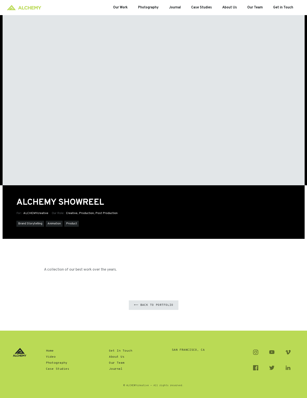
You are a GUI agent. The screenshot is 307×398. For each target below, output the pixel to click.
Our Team (116, 363)
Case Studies (57, 369)
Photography (56, 363)
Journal (116, 369)
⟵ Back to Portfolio (153, 305)
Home (50, 351)
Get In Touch (120, 351)
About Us (116, 357)
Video (51, 357)
